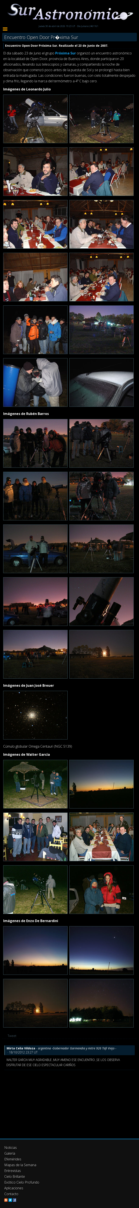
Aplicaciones (13, 1188)
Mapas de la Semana (20, 1165)
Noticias (10, 1147)
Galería (9, 1153)
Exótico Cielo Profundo (21, 1182)
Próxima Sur (65, 53)
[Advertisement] (69, 1102)
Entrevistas (12, 1170)
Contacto (11, 1193)
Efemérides (12, 1159)
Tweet (12, 1036)
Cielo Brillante (14, 1176)
